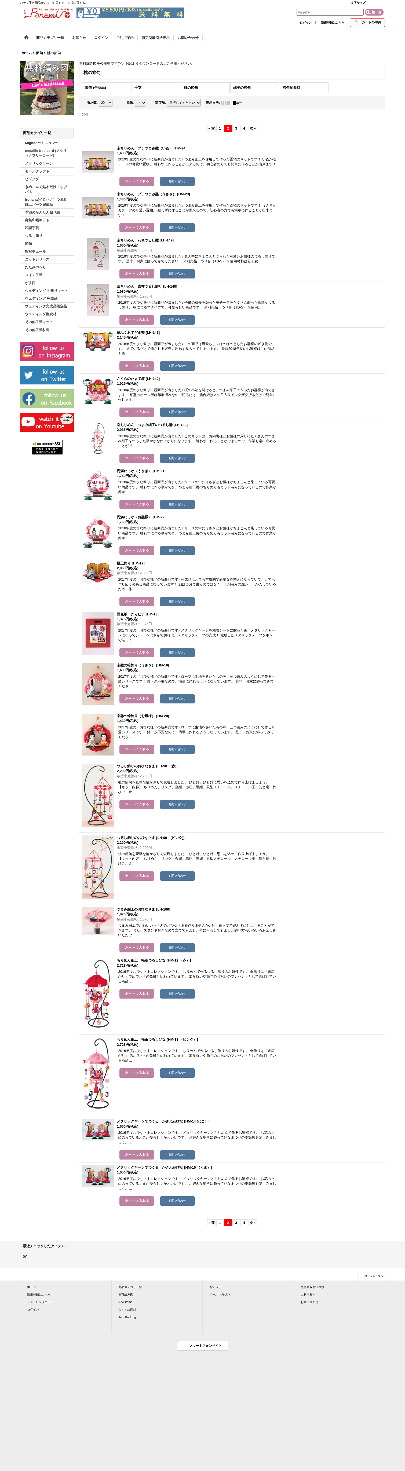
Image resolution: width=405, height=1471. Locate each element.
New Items (125, 1302)
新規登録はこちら (333, 22)
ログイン (306, 22)
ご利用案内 (308, 1294)
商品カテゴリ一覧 (130, 1287)
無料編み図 (125, 1294)
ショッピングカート (40, 1302)
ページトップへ (373, 1276)
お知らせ (215, 1287)
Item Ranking (127, 1317)
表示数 (92, 102)
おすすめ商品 (127, 1309)
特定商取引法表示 (312, 1287)
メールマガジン (219, 1294)
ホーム (31, 1287)
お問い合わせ (309, 1302)
